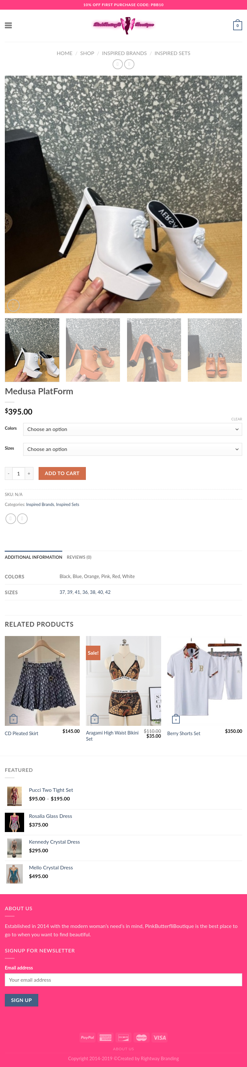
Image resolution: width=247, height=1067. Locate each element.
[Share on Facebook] (10, 518)
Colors (11, 428)
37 (62, 592)
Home (64, 53)
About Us (123, 1048)
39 (70, 592)
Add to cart (62, 473)
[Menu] (9, 25)
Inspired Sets (172, 53)
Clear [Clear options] (236, 419)
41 (77, 592)
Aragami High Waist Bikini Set (112, 736)
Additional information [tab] (33, 557)
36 (85, 592)
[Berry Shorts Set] (204, 681)
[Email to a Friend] (22, 518)
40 (100, 592)
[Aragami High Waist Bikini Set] (123, 681)
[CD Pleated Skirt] (42, 681)
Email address (19, 967)
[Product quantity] (18, 473)
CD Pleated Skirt (21, 733)
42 (108, 592)
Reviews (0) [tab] (79, 557)
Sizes (9, 448)
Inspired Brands (124, 53)
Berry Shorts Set (183, 733)
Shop (87, 53)
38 (93, 592)
